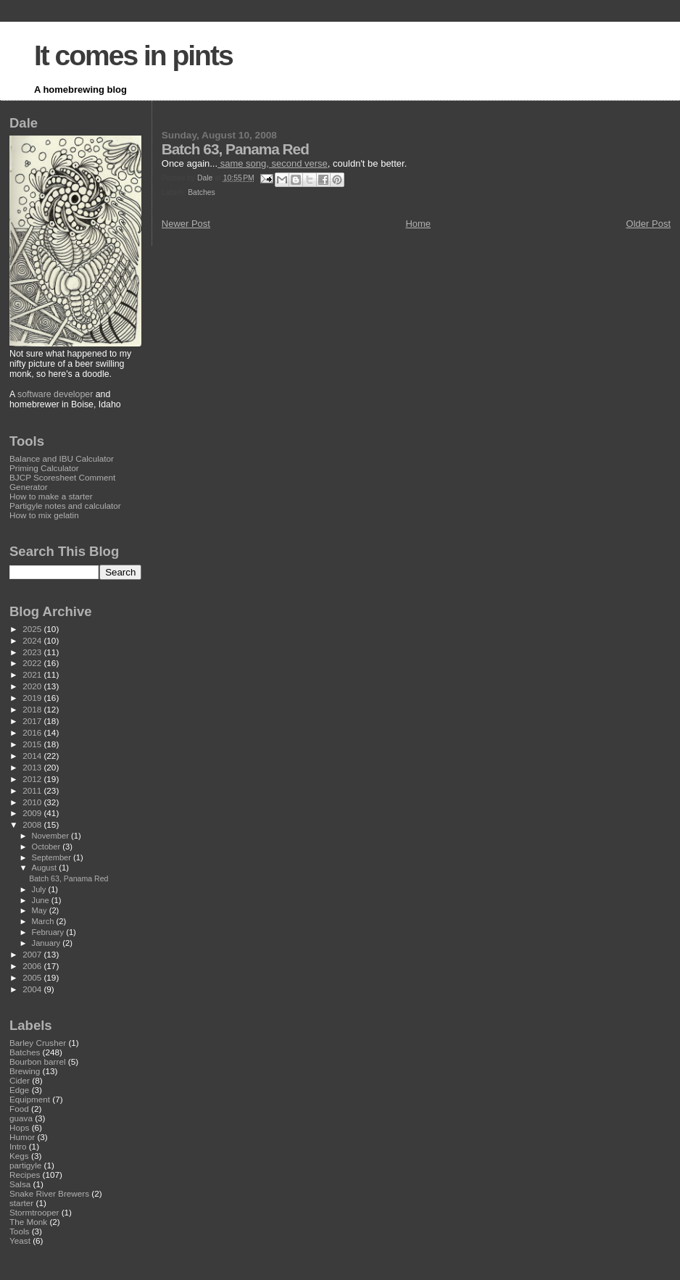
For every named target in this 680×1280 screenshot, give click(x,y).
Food (19, 1108)
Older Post (648, 223)
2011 (32, 790)
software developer (55, 394)
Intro (17, 1146)
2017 (32, 721)
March (44, 921)
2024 (32, 640)
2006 (32, 966)
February (49, 932)
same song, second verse (272, 163)
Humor (22, 1137)
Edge (19, 1089)
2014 (32, 755)
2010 (32, 802)
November (51, 835)
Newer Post (186, 223)
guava (21, 1118)
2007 (32, 954)
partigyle (25, 1165)
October (47, 846)
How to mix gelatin (44, 515)
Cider (19, 1080)
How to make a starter (51, 496)
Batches (201, 192)
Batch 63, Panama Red (68, 878)
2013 (32, 767)
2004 (32, 989)
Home (418, 223)
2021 (32, 674)
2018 (32, 709)
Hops (19, 1127)
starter (21, 1203)
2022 (32, 663)
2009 (32, 813)
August (45, 867)
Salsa (19, 1184)
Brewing (24, 1071)
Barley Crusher (37, 1042)
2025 (32, 628)
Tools (19, 1231)
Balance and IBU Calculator (61, 458)
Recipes (24, 1174)
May (40, 910)
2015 (32, 744)
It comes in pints (133, 55)
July (40, 889)
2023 (32, 652)
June (41, 900)
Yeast (19, 1240)
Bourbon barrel (37, 1061)
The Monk (28, 1221)
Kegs (19, 1155)
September (53, 857)
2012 (32, 779)
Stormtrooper (34, 1212)
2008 (32, 824)
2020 (32, 686)
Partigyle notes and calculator (65, 505)
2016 (32, 732)
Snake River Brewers (49, 1193)
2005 (32, 977)
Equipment (29, 1099)
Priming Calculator (44, 468)
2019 (32, 697)
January (47, 943)
